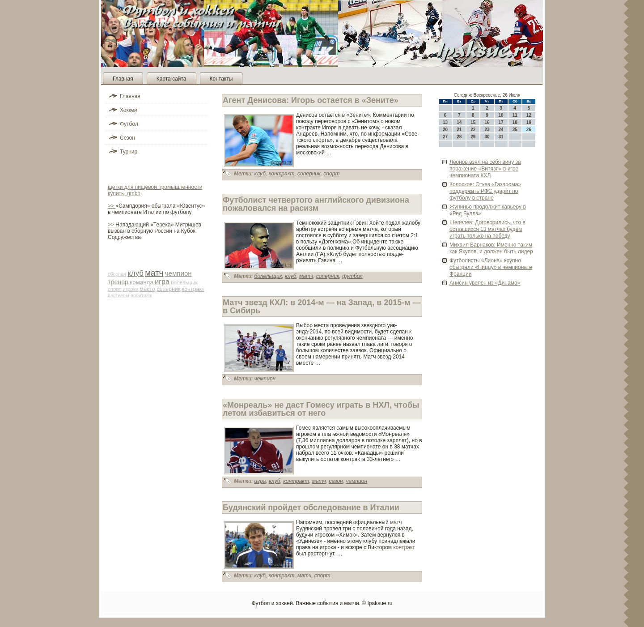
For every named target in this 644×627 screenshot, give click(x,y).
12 (528, 115)
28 (459, 136)
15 (472, 122)
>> (111, 206)
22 (472, 129)
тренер (118, 282)
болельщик (184, 282)
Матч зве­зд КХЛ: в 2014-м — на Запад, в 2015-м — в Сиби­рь (322, 306)
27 (445, 136)
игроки (130, 289)
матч (154, 272)
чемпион (178, 273)
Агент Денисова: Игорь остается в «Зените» (310, 100)
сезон (336, 481)
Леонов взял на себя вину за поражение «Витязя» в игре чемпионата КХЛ (485, 169)
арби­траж (141, 295)
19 (528, 122)
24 (501, 129)
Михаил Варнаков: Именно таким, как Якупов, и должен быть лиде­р (491, 248)
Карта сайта (171, 79)
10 (501, 115)
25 (515, 129)
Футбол (129, 124)
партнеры (118, 295)
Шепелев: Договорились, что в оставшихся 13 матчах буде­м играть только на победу (487, 229)
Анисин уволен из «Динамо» (484, 283)
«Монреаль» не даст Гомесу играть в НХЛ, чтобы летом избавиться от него (321, 409)
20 (445, 129)
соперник (168, 289)
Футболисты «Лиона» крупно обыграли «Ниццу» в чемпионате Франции (490, 267)
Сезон (127, 138)
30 (486, 136)
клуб (135, 273)
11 (515, 115)
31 (501, 136)
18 (515, 122)
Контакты (221, 79)
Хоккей (128, 110)
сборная (117, 274)
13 (445, 122)
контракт (193, 289)
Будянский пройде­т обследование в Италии (311, 507)
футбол (352, 276)
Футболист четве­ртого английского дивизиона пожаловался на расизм (316, 204)
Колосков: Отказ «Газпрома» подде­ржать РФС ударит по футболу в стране (485, 191)
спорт (114, 289)
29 (472, 136)
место (147, 289)
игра (162, 282)
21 (459, 129)
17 (501, 122)
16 (486, 122)
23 (486, 129)
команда (141, 282)
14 (459, 122)
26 (528, 129)
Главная (123, 79)
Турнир (128, 152)
